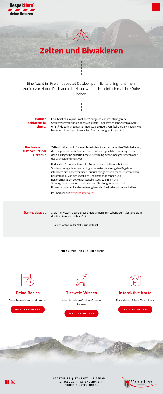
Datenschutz (89, 381)
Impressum (67, 381)
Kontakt (81, 378)
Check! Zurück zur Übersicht (82, 251)
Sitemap (99, 378)
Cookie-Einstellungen (82, 385)
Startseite (61, 378)
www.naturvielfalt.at (82, 193)
